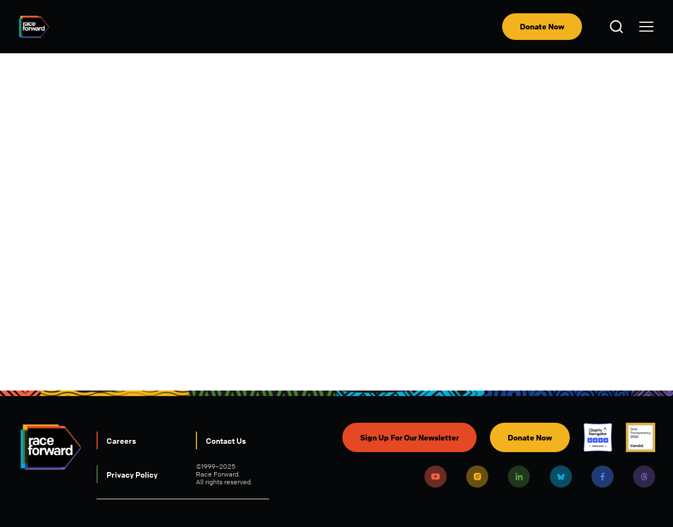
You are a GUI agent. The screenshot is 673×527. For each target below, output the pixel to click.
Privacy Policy (132, 474)
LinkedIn (519, 476)
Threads (644, 476)
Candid (640, 437)
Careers (121, 440)
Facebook (602, 476)
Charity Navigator (598, 437)
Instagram (477, 476)
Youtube (435, 476)
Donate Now (542, 26)
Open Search (618, 26)
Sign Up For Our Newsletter (409, 437)
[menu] (646, 27)
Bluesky (561, 476)
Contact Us (226, 440)
